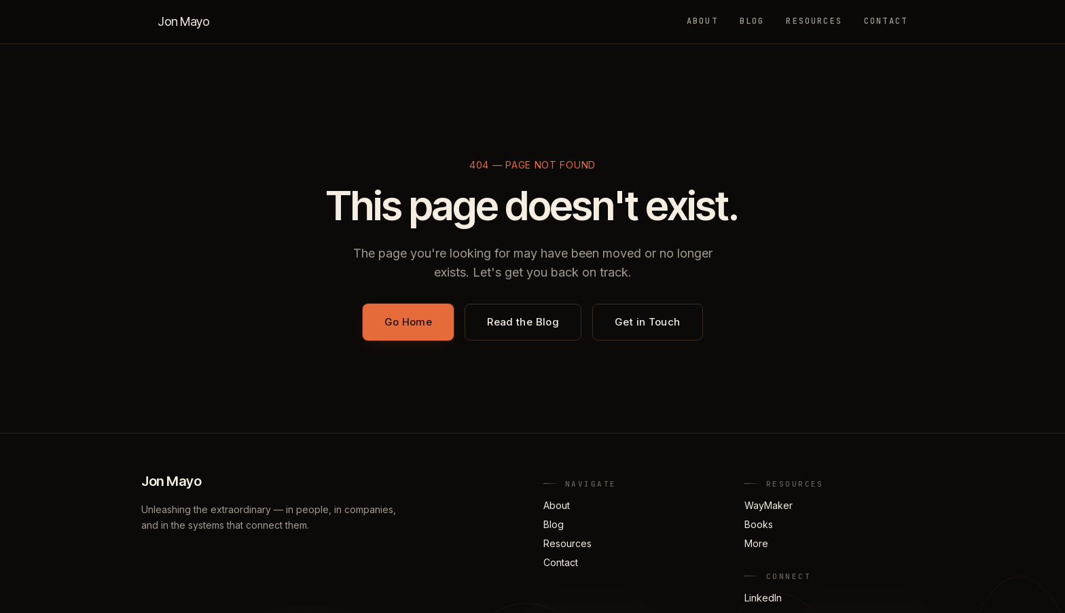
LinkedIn (763, 597)
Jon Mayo (183, 21)
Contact (885, 21)
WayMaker (768, 505)
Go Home (408, 321)
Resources (814, 21)
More (756, 543)
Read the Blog (523, 321)
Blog (752, 21)
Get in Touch (648, 321)
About (702, 21)
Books (758, 524)
